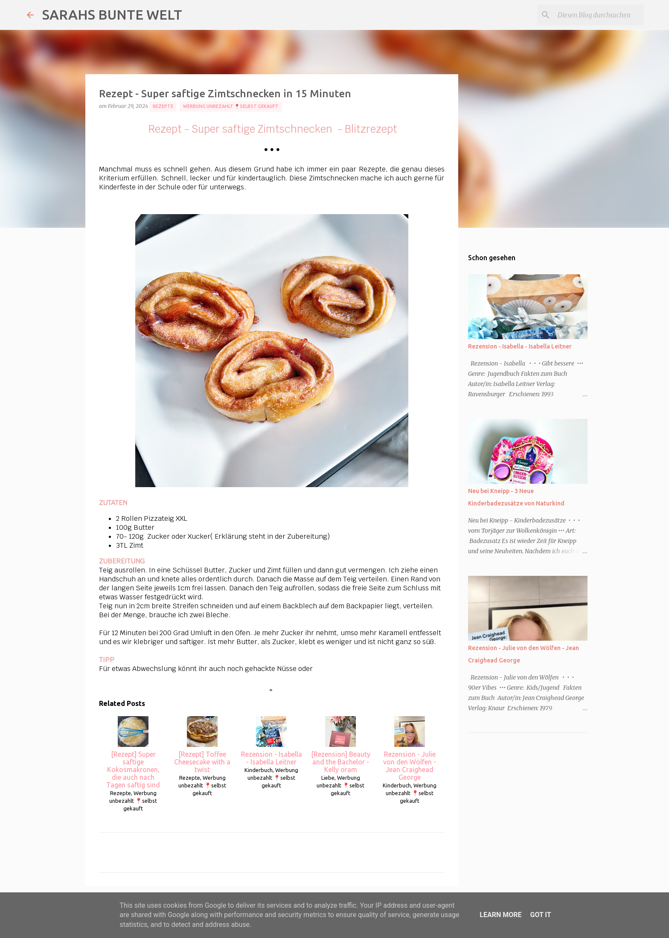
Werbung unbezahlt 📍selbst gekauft (231, 106)
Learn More (500, 915)
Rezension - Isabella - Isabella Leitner (271, 741)
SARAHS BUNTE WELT (112, 14)
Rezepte (163, 106)
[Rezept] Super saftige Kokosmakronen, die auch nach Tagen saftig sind (133, 752)
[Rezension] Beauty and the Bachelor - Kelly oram (340, 744)
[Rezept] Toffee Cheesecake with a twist (202, 744)
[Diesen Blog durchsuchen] (599, 15)
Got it (540, 915)
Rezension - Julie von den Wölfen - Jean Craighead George (409, 748)
